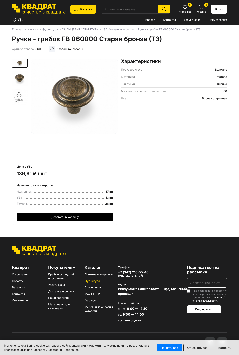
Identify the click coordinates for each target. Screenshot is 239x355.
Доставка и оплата (61, 291)
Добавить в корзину (65, 217)
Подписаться (204, 309)
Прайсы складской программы (61, 276)
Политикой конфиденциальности (208, 299)
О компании (20, 274)
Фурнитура (92, 281)
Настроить (224, 347)
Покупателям (218, 19)
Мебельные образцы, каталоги (99, 309)
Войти (219, 9)
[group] (74, 109)
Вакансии (18, 287)
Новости (149, 19)
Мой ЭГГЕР (92, 294)
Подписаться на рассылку (203, 269)
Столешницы (93, 287)
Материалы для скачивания (59, 306)
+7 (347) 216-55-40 (133, 272)
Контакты (169, 19)
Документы (20, 300)
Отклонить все (197, 347)
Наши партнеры (59, 297)
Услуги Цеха (192, 19)
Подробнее (71, 349)
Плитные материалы (99, 274)
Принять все (169, 347)
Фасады (90, 300)
